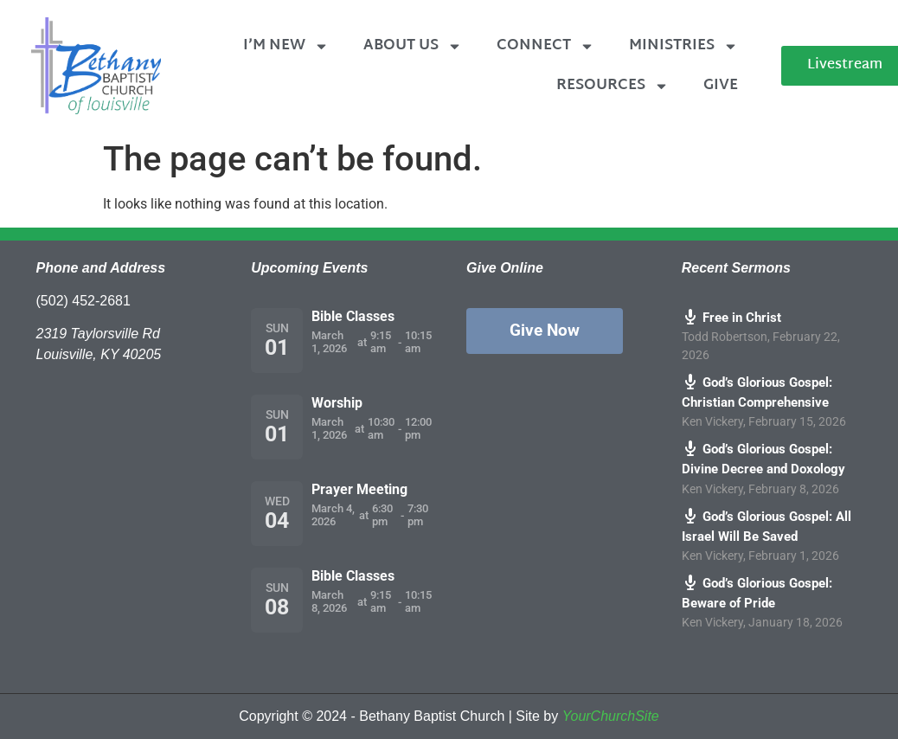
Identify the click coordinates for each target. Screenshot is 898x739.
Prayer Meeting (359, 489)
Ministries (683, 46)
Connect (545, 46)
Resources (612, 86)
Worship (336, 403)
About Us (412, 46)
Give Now (545, 330)
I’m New (286, 46)
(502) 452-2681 (83, 300)
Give (720, 85)
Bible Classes (352, 316)
